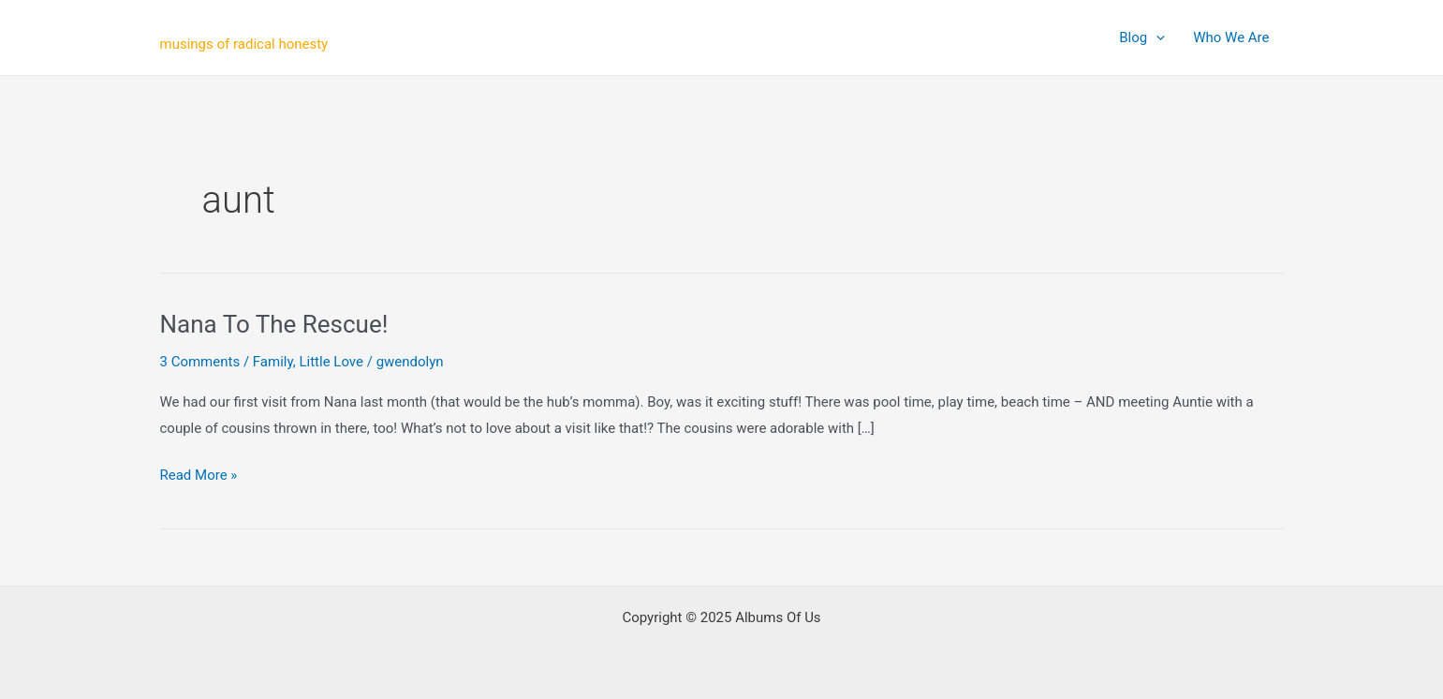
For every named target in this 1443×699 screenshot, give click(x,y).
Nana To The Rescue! (274, 324)
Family (273, 361)
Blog (1142, 37)
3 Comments (200, 361)
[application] (1156, 37)
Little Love (331, 361)
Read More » (199, 476)
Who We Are (1231, 37)
